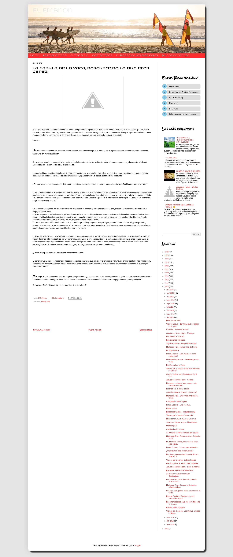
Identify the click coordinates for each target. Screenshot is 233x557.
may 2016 (171, 314)
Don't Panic (174, 86)
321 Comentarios (58, 298)
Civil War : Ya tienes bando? (177, 330)
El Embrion (53, 10)
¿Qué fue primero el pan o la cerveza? (181, 392)
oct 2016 (170, 297)
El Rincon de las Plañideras (137, 55)
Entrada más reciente (41, 330)
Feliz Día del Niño (173, 320)
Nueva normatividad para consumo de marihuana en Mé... (181, 384)
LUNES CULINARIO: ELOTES (188, 171)
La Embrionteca (54, 55)
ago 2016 (171, 304)
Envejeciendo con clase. (175, 340)
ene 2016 (171, 524)
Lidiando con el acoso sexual (177, 389)
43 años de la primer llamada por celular (182, 433)
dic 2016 (170, 290)
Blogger (138, 545)
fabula (43, 301)
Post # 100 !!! (171, 408)
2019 (167, 276)
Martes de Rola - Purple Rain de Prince (181, 347)
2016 (167, 287)
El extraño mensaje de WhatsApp (179, 470)
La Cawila (173, 109)
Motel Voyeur (171, 426)
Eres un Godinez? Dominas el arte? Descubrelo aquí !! (180, 497)
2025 (167, 255)
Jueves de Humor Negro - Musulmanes (181, 422)
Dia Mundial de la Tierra (175, 365)
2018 (167, 280)
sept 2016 (171, 300)
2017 (167, 283)
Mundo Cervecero (175, 55)
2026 (167, 252)
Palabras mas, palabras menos (182, 114)
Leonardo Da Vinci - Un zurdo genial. (181, 412)
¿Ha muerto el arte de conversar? (179, 451)
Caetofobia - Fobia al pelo (176, 401)
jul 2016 (170, 307)
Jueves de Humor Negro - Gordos (179, 380)
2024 (167, 259)
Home (34, 55)
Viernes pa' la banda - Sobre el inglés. (181, 460)
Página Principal (94, 330)
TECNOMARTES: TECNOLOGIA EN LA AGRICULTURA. (184, 140)
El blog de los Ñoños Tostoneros (183, 92)
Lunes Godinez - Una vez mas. (178, 405)
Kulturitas (173, 103)
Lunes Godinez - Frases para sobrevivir (181, 447)
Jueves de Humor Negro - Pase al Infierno (183, 467)
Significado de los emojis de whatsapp (181, 343)
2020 (167, 273)
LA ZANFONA (171, 158)
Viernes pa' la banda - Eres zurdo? (180, 415)
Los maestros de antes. (175, 336)
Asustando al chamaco (175, 429)
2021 (167, 269)
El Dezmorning (176, 97)
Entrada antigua (146, 330)
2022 (167, 266)
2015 (167, 529)
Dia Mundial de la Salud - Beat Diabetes (182, 463)
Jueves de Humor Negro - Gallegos (180, 333)
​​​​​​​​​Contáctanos (102, 55)
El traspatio (79, 55)
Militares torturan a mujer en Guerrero (181, 419)
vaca (48, 301)
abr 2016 (170, 317)
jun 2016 (170, 310)
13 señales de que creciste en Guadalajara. (178, 475)
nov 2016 (171, 293)
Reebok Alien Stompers (175, 507)
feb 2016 (170, 521)
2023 (167, 262)
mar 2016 (171, 517)
